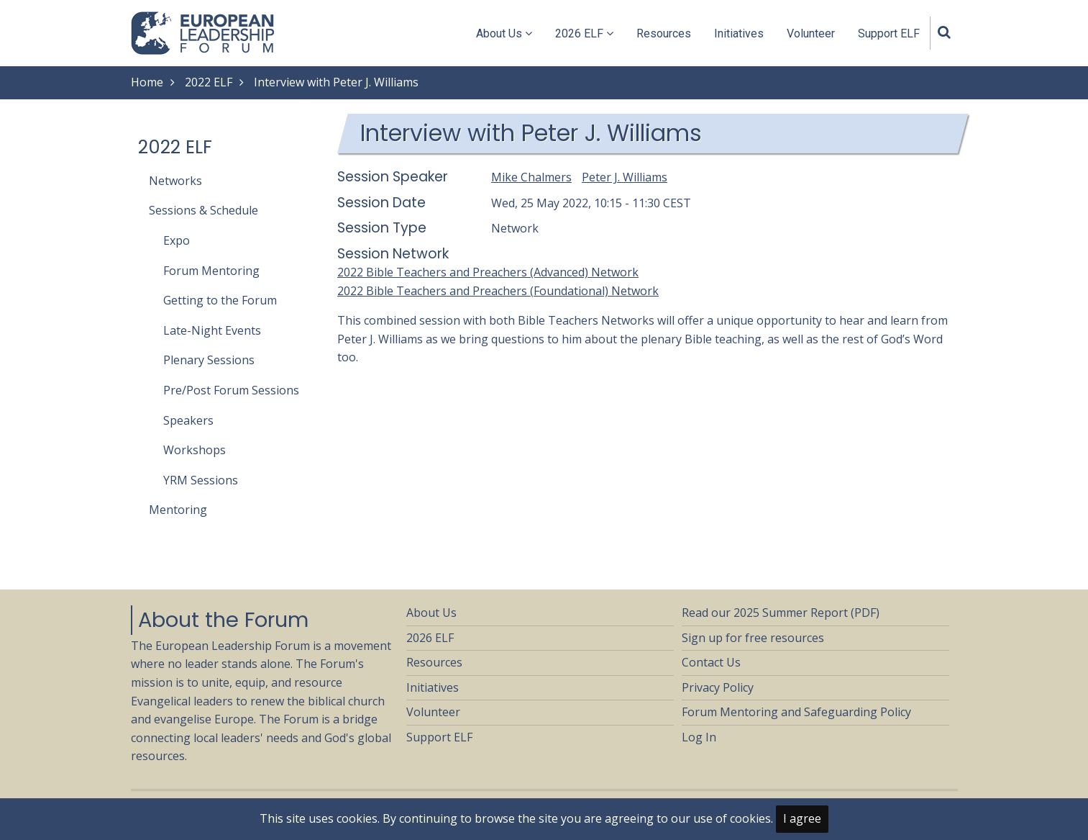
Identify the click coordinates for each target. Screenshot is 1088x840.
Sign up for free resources (753, 638)
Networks (175, 181)
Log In (699, 737)
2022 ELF (208, 82)
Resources (663, 33)
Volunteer (811, 33)
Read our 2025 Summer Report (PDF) (780, 612)
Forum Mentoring (211, 271)
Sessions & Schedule (203, 210)
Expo (176, 240)
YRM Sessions (200, 480)
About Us (504, 33)
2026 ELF (584, 33)
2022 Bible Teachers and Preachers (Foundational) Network (498, 291)
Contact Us (711, 662)
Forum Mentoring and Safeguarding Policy (796, 712)
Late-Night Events (212, 330)
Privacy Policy (718, 687)
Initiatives (739, 33)
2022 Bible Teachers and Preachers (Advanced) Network (488, 272)
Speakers (188, 420)
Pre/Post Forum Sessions (231, 390)
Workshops (194, 450)
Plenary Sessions (209, 360)
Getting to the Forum (220, 300)
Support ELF (889, 33)
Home (147, 82)
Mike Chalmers (531, 177)
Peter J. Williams (624, 177)
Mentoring (178, 510)
